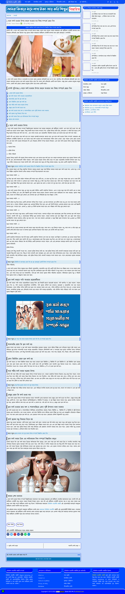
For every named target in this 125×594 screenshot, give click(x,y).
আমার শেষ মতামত (14, 119)
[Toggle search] (117, 2)
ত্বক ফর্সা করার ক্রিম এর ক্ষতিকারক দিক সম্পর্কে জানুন (24, 116)
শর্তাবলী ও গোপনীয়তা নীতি (92, 110)
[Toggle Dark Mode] (114, 2)
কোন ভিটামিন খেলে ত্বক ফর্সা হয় (17, 102)
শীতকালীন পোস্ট (68, 586)
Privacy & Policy (43, 584)
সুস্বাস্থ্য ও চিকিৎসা (68, 581)
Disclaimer (41, 586)
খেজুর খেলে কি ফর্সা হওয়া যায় (17, 108)
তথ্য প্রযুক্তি (94, 12)
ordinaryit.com (79, 591)
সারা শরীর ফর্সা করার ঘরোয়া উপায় (18, 105)
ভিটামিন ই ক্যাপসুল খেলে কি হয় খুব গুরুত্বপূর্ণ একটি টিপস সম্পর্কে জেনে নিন (35, 262)
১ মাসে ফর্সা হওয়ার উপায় (16, 93)
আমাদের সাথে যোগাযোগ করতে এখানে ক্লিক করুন (98, 106)
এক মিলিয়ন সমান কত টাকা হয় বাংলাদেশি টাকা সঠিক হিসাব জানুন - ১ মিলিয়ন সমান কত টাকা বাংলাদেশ (104, 16)
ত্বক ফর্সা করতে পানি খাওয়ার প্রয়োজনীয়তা (20, 96)
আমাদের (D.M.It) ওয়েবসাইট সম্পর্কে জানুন (97, 108)
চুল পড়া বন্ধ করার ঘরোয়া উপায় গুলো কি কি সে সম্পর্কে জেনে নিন (33, 339)
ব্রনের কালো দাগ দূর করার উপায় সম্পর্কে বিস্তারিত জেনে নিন (31, 433)
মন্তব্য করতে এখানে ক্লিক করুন (43, 559)
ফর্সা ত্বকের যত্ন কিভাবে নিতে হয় (18, 114)
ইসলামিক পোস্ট (68, 578)
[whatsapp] (110, 2)
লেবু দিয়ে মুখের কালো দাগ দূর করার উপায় (27, 385)
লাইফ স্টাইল (10, 525)
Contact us (41, 578)
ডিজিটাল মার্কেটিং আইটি (54, 504)
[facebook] (108, 2)
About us (40, 575)
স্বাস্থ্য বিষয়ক (20, 525)
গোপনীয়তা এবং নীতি (90, 112)
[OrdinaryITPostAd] (43, 9)
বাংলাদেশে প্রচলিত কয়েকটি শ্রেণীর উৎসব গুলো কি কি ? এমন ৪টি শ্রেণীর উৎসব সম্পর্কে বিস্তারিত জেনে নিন (105, 68)
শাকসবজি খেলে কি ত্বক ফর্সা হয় (17, 99)
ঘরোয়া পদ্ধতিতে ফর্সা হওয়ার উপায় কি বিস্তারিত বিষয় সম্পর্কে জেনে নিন (43, 28)
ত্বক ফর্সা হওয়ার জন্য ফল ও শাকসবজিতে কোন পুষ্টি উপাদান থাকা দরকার (29, 111)
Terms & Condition (43, 581)
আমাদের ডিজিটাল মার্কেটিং (47, 509)
